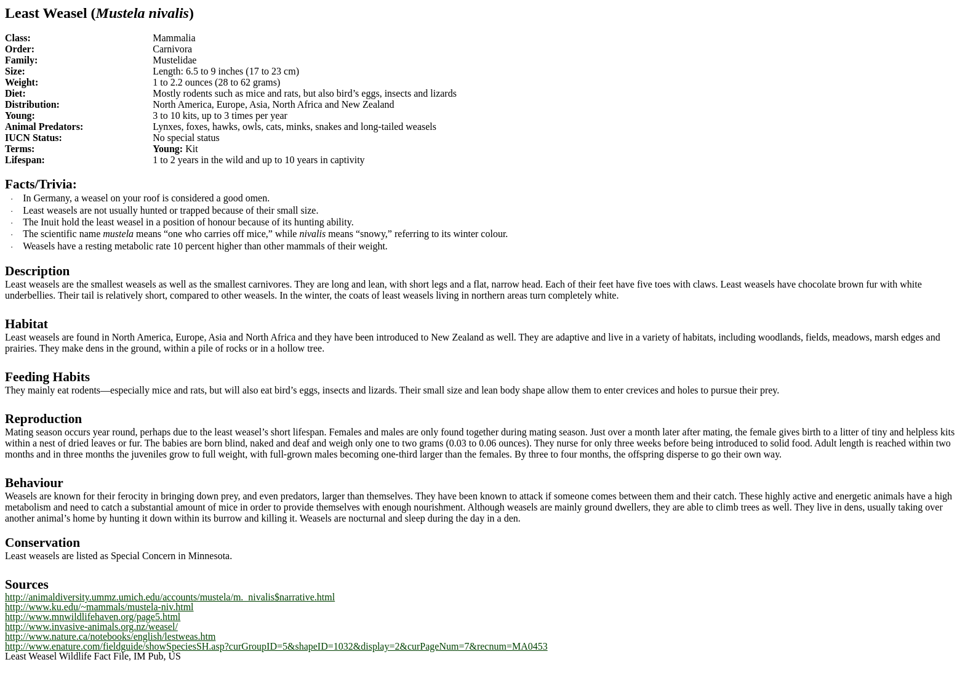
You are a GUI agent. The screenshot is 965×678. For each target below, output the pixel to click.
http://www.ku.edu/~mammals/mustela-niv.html (99, 607)
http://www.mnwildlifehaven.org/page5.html (92, 616)
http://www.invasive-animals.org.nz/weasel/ (91, 626)
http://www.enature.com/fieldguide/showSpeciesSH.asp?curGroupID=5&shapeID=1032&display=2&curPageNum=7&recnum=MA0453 (276, 646)
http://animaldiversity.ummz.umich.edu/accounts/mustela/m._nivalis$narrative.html (170, 597)
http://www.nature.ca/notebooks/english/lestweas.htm (110, 636)
